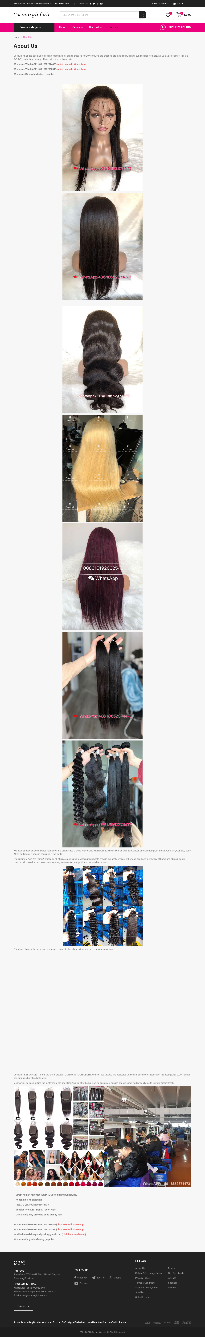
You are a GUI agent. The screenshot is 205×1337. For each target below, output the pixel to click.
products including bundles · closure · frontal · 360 (40, 1322)
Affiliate (172, 1278)
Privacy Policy (142, 1278)
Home (16, 37)
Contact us (23, 1306)
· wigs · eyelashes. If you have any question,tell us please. (97, 1322)
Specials (172, 1283)
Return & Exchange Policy (148, 1273)
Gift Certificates (176, 1273)
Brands (171, 1268)
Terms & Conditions (145, 1283)
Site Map (139, 1292)
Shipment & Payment (146, 1287)
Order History (142, 1297)
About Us (27, 37)
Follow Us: (82, 4)
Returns (172, 1287)
